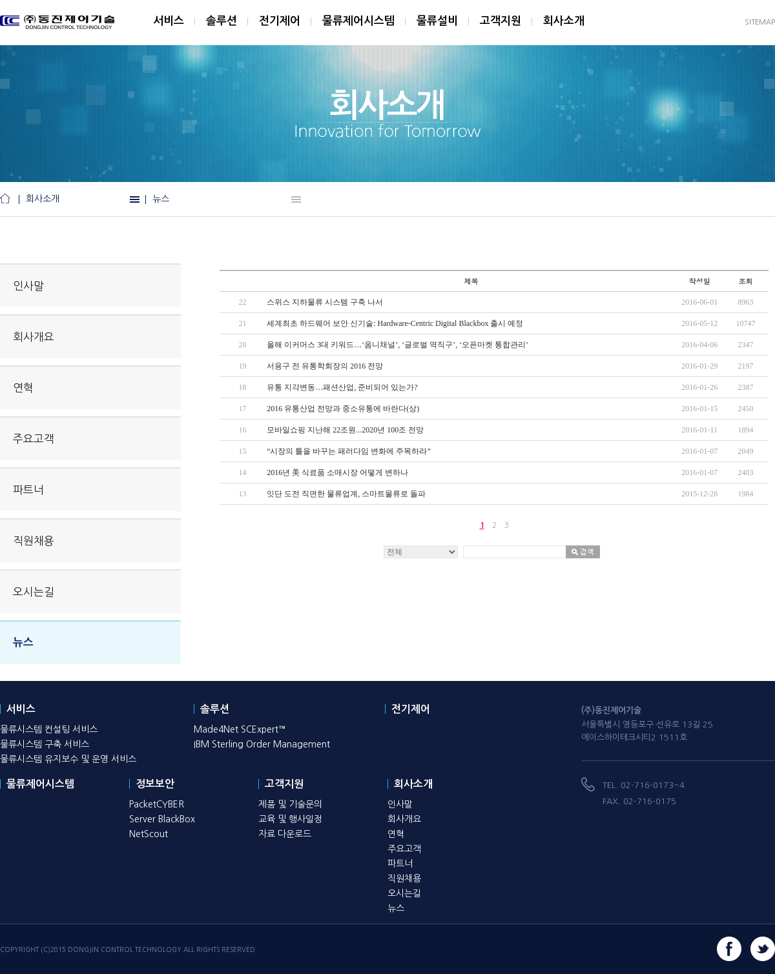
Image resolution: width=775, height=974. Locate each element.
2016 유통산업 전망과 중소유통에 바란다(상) (343, 408)
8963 (745, 302)
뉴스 (160, 198)
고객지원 (500, 20)
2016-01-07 (699, 451)
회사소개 (563, 20)
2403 (745, 472)
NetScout (148, 833)
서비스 (168, 20)
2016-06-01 (699, 302)
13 (243, 493)
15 (243, 451)
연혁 (23, 387)
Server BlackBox (162, 819)
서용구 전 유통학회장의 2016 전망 (325, 365)
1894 (745, 429)
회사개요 (33, 336)
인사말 (28, 285)
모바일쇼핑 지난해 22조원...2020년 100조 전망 (345, 429)
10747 (745, 323)
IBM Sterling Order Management (262, 744)
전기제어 (279, 20)
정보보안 (155, 784)
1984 (745, 493)
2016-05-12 (699, 323)
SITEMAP (760, 22)
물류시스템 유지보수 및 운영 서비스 (68, 759)
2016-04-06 (699, 344)
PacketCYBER (156, 804)
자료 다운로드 (284, 833)
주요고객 (33, 438)
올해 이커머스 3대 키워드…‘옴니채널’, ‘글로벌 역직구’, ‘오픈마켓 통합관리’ (397, 344)
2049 (745, 451)
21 (243, 323)
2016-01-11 (699, 429)
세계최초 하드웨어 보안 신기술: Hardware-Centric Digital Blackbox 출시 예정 (395, 323)
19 (243, 365)
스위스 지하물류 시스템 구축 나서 (325, 302)
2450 (745, 408)
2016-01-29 (699, 365)
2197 (745, 365)
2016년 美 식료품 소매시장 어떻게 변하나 (337, 472)
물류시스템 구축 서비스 (44, 744)
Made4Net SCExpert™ (239, 729)
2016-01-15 (699, 408)
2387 (745, 387)
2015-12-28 (699, 493)
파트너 (28, 489)
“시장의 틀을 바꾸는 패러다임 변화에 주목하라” (349, 451)
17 (243, 408)
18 (243, 387)
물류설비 (437, 20)
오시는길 (33, 591)
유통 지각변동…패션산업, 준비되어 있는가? (342, 387)
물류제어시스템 (358, 20)
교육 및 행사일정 (290, 819)
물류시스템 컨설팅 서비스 (49, 729)
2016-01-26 (699, 387)
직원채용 (33, 540)
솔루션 (221, 20)
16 (243, 429)
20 (243, 344)
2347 (745, 344)
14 (243, 472)
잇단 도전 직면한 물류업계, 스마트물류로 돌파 (346, 493)
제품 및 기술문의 (290, 804)
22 (243, 302)
